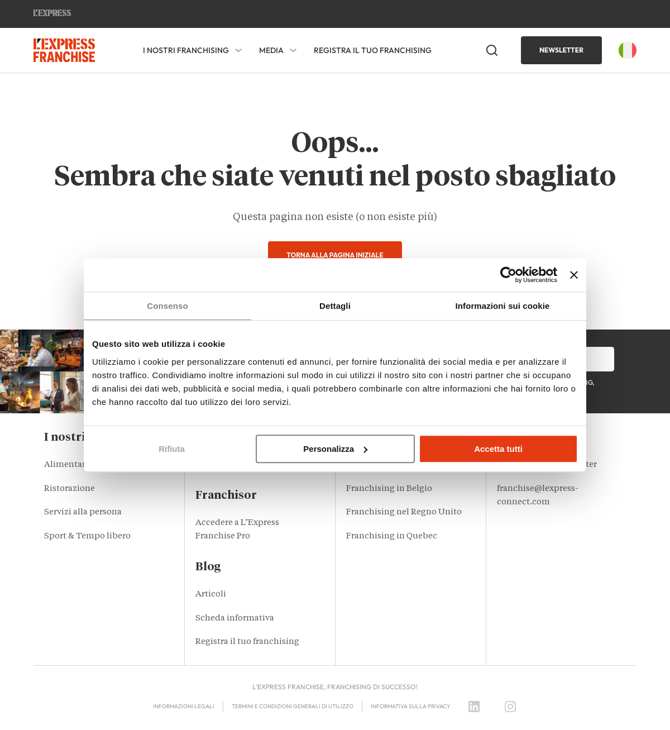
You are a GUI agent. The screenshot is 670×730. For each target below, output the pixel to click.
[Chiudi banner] (574, 275)
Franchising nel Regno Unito (404, 512)
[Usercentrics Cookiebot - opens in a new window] (508, 274)
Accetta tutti (498, 449)
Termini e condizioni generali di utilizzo (292, 706)
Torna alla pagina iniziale (334, 255)
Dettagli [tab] (335, 306)
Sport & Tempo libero (87, 536)
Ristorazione (69, 489)
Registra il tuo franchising (373, 50)
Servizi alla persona (83, 512)
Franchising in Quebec (391, 536)
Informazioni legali (183, 706)
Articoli (210, 594)
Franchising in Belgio (389, 489)
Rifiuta (172, 449)
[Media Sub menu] (293, 50)
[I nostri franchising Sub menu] (238, 50)
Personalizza (335, 449)
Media (271, 50)
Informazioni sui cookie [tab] (503, 306)
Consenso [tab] (167, 306)
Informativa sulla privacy (411, 706)
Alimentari (66, 465)
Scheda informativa (234, 618)
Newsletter (561, 50)
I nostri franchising (186, 50)
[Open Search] (492, 50)
